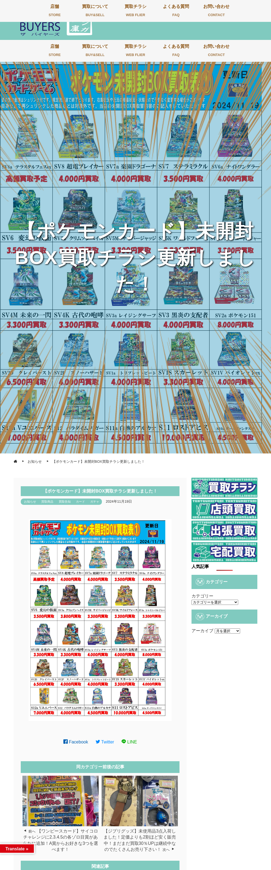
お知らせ (30, 501)
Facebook (75, 742)
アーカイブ (202, 630)
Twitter (105, 742)
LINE (129, 742)
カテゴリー (202, 596)
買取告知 (65, 501)
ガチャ (94, 501)
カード (80, 501)
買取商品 (47, 501)
